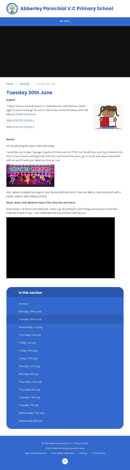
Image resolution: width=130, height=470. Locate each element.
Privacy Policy (98, 453)
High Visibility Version (36, 453)
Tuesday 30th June (45, 83)
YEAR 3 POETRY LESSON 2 (20, 120)
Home (9, 83)
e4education (78, 448)
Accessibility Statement (62, 453)
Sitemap (83, 453)
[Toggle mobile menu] (65, 21)
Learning (24, 83)
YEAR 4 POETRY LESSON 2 (20, 126)
